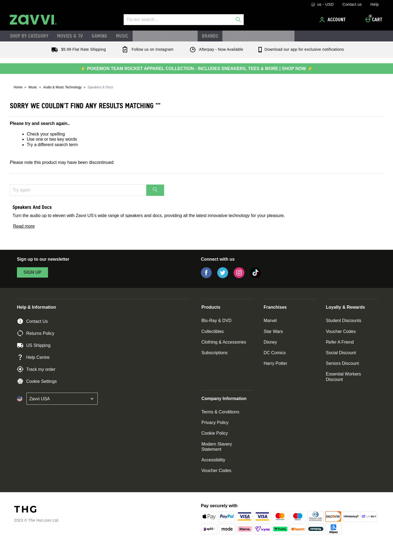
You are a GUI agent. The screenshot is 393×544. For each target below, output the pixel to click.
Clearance (238, 36)
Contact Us (32, 321)
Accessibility (213, 460)
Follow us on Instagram (147, 49)
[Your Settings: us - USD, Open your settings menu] (322, 4)
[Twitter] (222, 276)
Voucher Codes (341, 331)
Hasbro (166, 36)
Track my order (36, 369)
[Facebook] (206, 276)
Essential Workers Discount (343, 376)
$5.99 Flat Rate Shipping (77, 49)
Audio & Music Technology (62, 87)
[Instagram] (239, 276)
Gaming (99, 36)
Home (18, 87)
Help (375, 4)
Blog (285, 36)
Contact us (352, 4)
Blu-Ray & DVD (216, 320)
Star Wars (273, 331)
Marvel (270, 320)
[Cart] (375, 20)
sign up (32, 272)
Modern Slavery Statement (216, 447)
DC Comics (275, 352)
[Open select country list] (62, 399)
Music (122, 36)
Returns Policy (35, 333)
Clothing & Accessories (223, 342)
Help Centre (33, 357)
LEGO (188, 36)
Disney (270, 342)
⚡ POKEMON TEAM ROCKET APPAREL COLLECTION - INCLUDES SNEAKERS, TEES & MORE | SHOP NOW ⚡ (196, 68)
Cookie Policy (214, 433)
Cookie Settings (37, 381)
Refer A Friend (340, 342)
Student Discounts (343, 320)
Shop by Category (29, 36)
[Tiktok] (255, 276)
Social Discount (341, 352)
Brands (210, 36)
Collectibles (212, 331)
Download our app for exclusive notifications (300, 49)
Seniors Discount (342, 363)
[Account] (333, 20)
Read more (24, 226)
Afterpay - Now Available (215, 49)
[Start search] (238, 19)
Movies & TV (70, 36)
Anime (143, 36)
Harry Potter (275, 363)
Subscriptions (214, 352)
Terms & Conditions (220, 412)
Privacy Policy (215, 422)
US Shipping (33, 345)
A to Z (264, 36)
